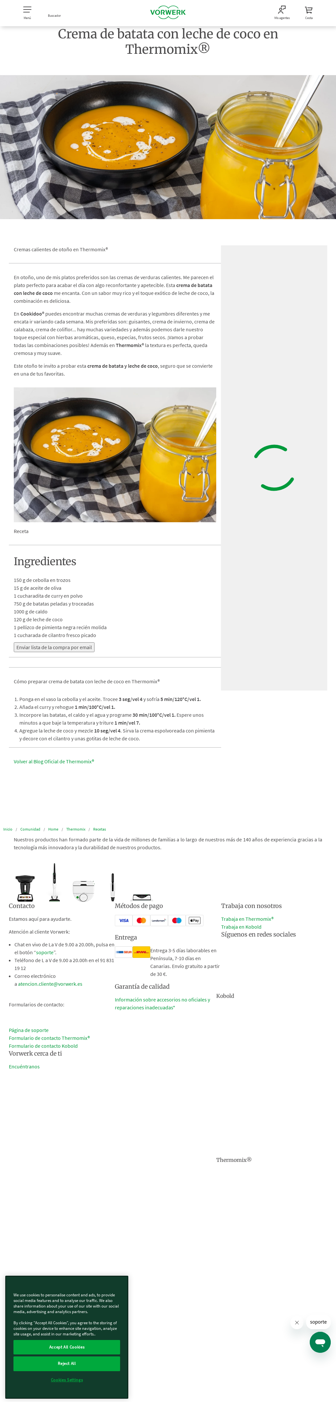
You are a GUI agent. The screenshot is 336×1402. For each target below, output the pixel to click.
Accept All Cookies (67, 1347)
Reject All (67, 1363)
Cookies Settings (67, 1380)
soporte (44, 952)
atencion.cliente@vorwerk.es (50, 983)
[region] (66, 1337)
